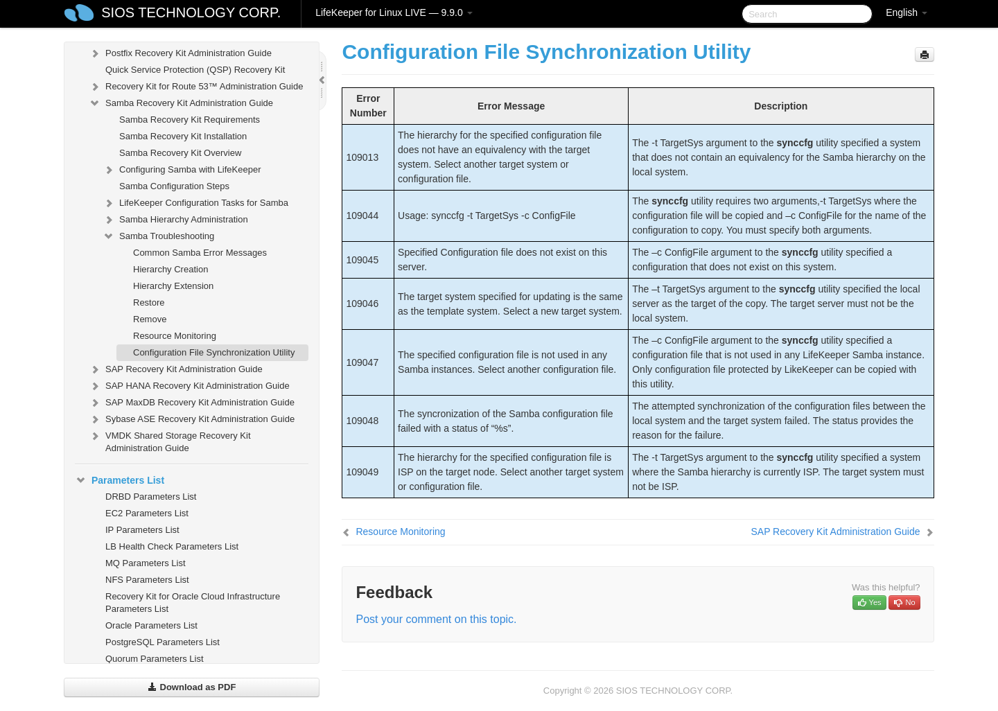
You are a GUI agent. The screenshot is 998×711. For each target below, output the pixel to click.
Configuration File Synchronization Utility (214, 352)
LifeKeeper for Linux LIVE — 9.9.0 (393, 12)
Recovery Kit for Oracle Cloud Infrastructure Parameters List (192, 602)
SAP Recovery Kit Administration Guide (176, 369)
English (906, 12)
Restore (149, 302)
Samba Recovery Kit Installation (183, 136)
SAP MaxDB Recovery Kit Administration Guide (192, 402)
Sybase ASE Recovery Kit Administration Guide (192, 419)
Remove (149, 319)
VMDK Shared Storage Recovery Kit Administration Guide (170, 440)
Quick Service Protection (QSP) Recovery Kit (195, 69)
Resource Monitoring (174, 336)
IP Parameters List (142, 530)
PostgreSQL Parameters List (162, 642)
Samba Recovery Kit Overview (180, 153)
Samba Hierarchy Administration (175, 219)
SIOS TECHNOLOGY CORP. (191, 12)
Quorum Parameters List (154, 658)
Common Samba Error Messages (200, 252)
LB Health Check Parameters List (171, 546)
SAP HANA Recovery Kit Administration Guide (189, 386)
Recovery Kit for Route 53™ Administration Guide (196, 86)
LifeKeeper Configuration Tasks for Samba (195, 203)
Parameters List (119, 480)
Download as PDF (192, 687)
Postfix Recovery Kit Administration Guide (180, 53)
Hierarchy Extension (173, 286)
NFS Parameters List (147, 579)
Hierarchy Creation (170, 269)
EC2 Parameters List (147, 513)
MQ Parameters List (145, 563)
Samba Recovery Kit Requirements (189, 119)
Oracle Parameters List (151, 625)
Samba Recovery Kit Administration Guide (181, 103)
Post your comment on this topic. (436, 619)
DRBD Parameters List (150, 496)
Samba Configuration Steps (174, 186)
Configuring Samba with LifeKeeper (182, 169)
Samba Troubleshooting (158, 236)
